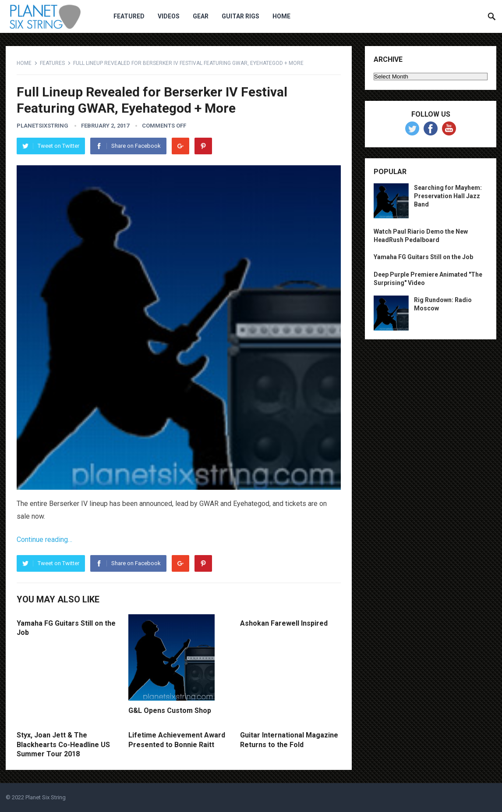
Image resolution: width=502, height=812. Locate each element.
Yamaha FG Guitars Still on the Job (423, 256)
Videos (169, 16)
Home (281, 16)
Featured (129, 16)
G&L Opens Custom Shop (169, 710)
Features (52, 63)
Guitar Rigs (240, 16)
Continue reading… (44, 539)
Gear (201, 16)
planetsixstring (42, 125)
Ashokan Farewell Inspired (284, 623)
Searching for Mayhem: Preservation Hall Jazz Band (448, 196)
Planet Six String (45, 797)
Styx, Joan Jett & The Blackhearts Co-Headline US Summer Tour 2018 (63, 744)
